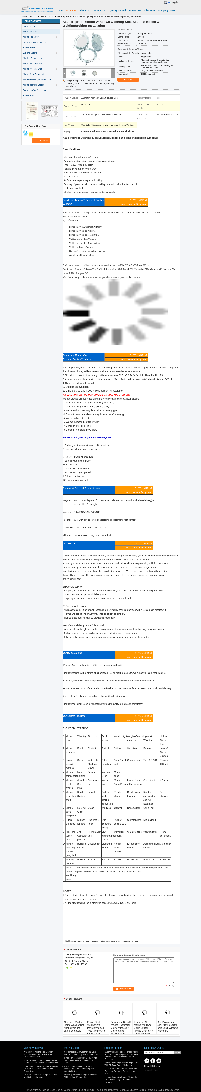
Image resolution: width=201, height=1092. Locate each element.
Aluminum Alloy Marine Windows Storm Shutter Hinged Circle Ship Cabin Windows (143, 1028)
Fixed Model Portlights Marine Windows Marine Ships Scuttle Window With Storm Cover (41, 1068)
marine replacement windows (126, 941)
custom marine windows (102, 941)
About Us (84, 10)
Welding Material (30, 53)
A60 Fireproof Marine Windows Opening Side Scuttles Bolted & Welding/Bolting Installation (90, 83)
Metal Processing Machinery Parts (38, 79)
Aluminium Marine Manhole (35, 42)
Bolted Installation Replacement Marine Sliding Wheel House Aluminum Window (41, 1061)
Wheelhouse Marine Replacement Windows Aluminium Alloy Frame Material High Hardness (38, 1054)
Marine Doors (29, 26)
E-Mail (147, 1066)
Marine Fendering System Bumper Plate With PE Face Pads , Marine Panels (122, 1064)
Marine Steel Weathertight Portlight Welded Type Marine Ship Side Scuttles (96, 1028)
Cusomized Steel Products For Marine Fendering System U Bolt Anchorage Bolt (121, 1071)
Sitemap (156, 1066)
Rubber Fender (29, 48)
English (176, 2)
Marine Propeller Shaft (32, 69)
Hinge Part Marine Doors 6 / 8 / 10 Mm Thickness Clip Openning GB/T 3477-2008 (80, 1060)
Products (71, 10)
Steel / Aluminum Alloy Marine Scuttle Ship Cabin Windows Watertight (167, 1026)
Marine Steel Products (32, 63)
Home (60, 10)
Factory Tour (99, 10)
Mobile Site (151, 1070)
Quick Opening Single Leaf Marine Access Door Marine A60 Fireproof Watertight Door (79, 1068)
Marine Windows (47, 16)
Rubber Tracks (29, 95)
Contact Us (135, 10)
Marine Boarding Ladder (33, 85)
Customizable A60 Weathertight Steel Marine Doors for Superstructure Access (81, 1053)
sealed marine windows (80, 941)
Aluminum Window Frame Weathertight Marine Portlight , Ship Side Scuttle (74, 1026)
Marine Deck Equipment (33, 74)
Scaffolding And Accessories (35, 90)
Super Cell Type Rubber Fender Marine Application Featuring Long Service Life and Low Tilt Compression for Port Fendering (121, 1055)
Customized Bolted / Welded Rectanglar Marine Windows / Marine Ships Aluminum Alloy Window (121, 1029)
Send (177, 1052)
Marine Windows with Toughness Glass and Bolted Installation (41, 1076)
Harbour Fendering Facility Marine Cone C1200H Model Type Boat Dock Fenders (122, 1079)
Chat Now (149, 10)
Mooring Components (32, 58)
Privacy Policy (34, 1090)
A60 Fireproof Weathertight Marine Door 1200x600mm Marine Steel (81, 1076)
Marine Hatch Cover (31, 37)
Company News (166, 10)
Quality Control (118, 10)
